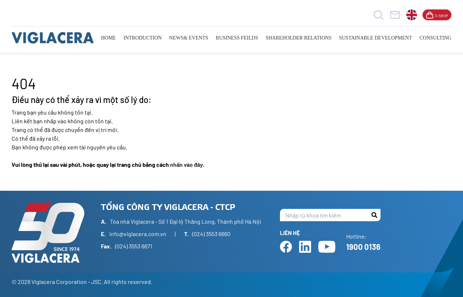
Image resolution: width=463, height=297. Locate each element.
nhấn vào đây (186, 164)
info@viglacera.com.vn (137, 233)
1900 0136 (363, 246)
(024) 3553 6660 (211, 233)
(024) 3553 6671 (133, 246)
